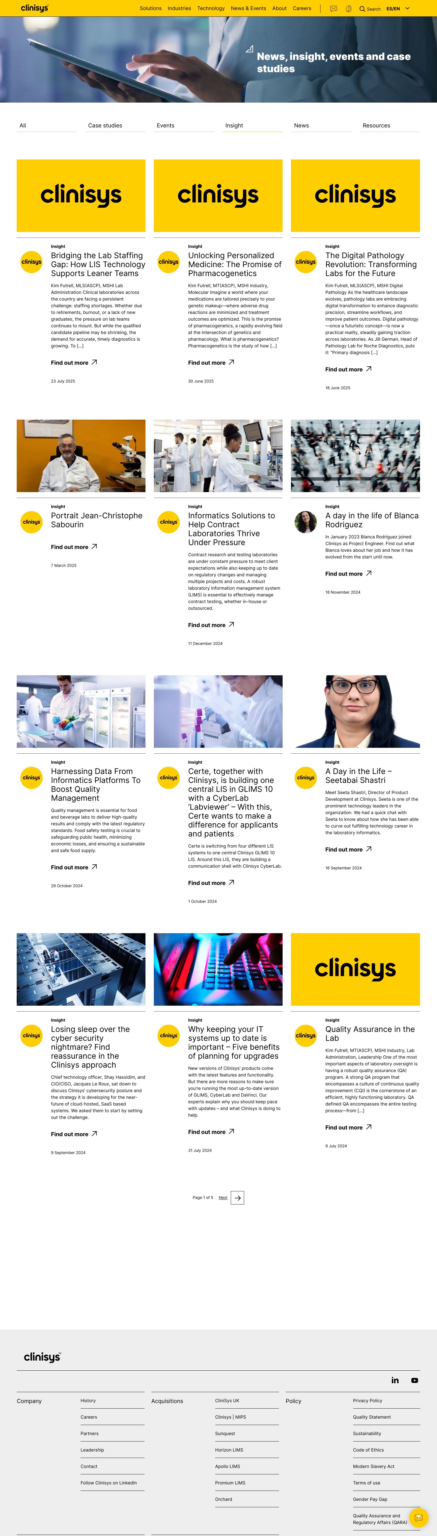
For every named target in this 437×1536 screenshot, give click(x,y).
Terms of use (366, 1483)
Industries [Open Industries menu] (179, 8)
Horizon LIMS (229, 1450)
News (301, 125)
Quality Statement (372, 1417)
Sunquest (225, 1433)
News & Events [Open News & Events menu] (248, 8)
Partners (90, 1433)
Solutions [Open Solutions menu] (151, 8)
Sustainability (367, 1433)
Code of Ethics (368, 1450)
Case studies (105, 125)
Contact (334, 9)
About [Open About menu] (279, 8)
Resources (376, 125)
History (88, 1400)
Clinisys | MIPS (230, 1417)
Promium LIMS (230, 1483)
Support (349, 9)
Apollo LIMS (227, 1466)
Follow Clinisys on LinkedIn (109, 1483)
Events (166, 125)
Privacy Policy (367, 1400)
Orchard (223, 1499)
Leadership (92, 1450)
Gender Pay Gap (370, 1499)
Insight (234, 125)
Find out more (74, 362)
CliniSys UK (227, 1400)
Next (223, 1197)
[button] (371, 8)
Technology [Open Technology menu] (211, 8)
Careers (302, 8)
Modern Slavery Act (374, 1466)
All (23, 125)
